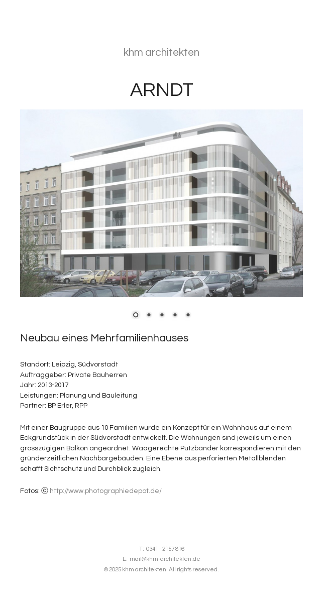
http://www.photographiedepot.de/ (106, 491)
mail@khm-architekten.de (165, 559)
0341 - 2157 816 (165, 549)
